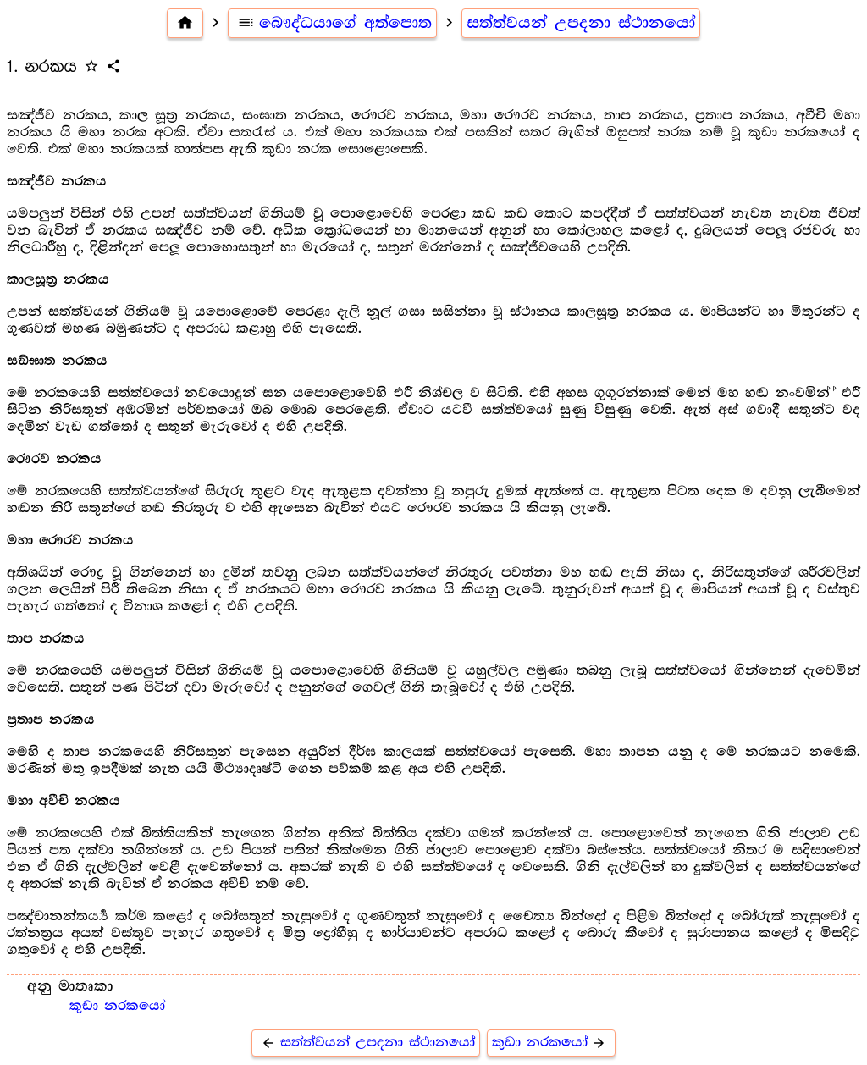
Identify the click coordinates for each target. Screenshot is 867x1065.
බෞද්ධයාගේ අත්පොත (332, 23)
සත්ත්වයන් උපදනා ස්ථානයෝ (581, 23)
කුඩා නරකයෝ (117, 1006)
